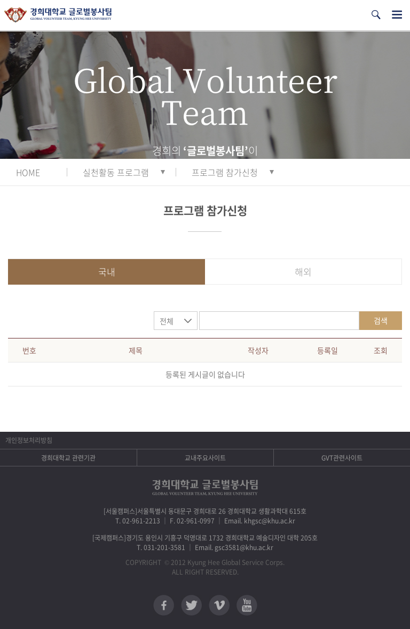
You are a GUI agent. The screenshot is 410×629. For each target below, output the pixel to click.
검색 (381, 320)
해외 (303, 271)
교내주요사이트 (205, 458)
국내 (106, 271)
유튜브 (246, 605)
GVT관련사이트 (341, 458)
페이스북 (163, 605)
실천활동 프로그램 (116, 172)
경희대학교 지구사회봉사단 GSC (58, 15)
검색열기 (376, 14)
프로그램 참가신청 (225, 172)
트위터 (191, 605)
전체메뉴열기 (397, 14)
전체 (167, 321)
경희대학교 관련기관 (68, 458)
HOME (28, 172)
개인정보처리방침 (28, 440)
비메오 (219, 605)
